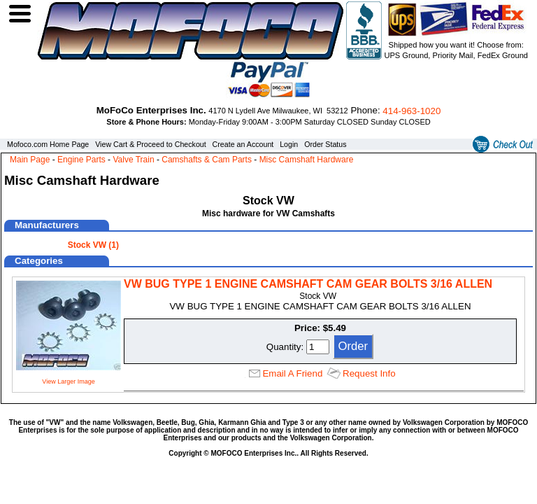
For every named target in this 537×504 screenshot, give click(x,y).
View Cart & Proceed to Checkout (150, 144)
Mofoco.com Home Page (48, 144)
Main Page (30, 159)
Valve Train (133, 159)
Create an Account (243, 144)
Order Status (325, 144)
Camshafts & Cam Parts (207, 159)
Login (289, 144)
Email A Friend (292, 373)
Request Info (369, 373)
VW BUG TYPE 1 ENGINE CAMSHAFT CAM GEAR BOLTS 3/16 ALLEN (308, 284)
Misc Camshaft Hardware (306, 159)
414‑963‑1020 (411, 111)
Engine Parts (81, 159)
